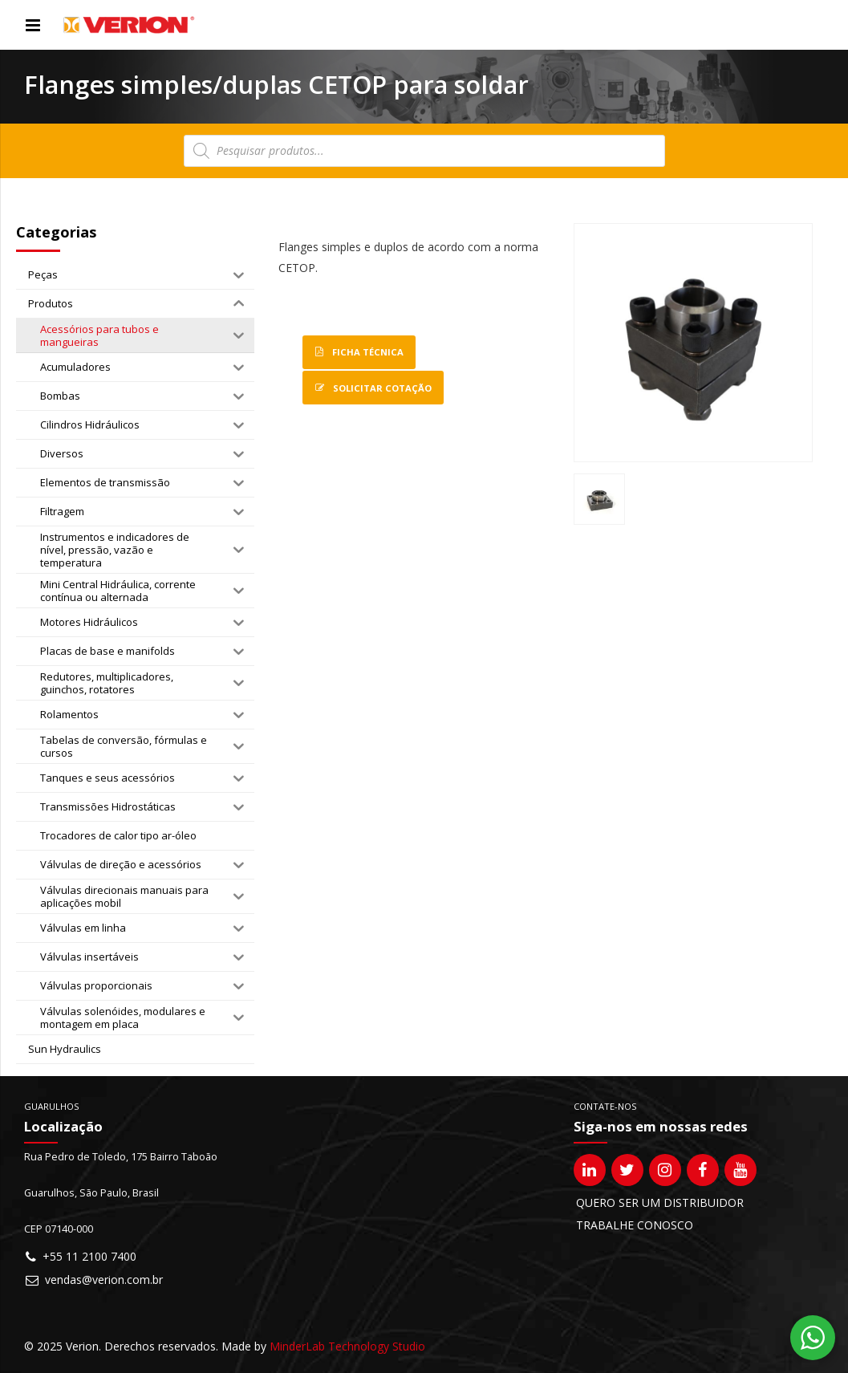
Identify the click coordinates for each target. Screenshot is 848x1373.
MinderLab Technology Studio (347, 1346)
